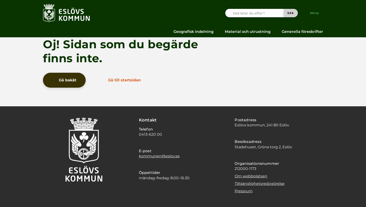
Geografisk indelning (193, 31)
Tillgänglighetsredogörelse (260, 183)
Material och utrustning (248, 31)
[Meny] (312, 13)
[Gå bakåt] (64, 80)
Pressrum (244, 191)
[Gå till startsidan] (121, 80)
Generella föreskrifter (302, 31)
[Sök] (291, 13)
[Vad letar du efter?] (257, 13)
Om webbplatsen (251, 176)
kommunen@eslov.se (159, 156)
